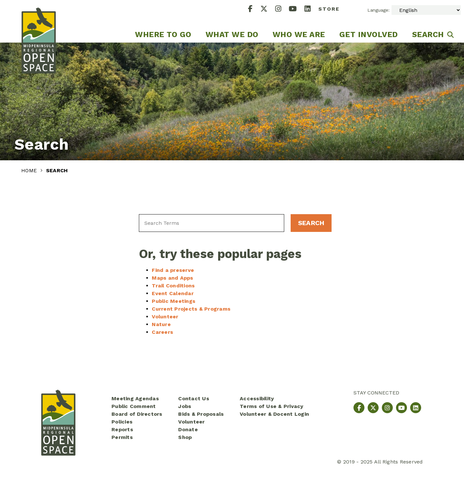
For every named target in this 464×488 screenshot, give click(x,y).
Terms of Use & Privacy (272, 406)
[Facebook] (254, 9)
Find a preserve (173, 270)
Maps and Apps (172, 278)
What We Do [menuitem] (232, 34)
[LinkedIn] (311, 9)
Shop (185, 437)
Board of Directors (136, 414)
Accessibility (257, 398)
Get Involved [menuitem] (368, 34)
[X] (267, 9)
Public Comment (133, 406)
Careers (162, 332)
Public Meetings (173, 301)
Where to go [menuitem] (163, 34)
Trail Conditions (173, 286)
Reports (122, 429)
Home (29, 170)
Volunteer (165, 317)
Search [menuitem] (428, 34)
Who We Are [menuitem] (299, 34)
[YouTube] (296, 9)
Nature (161, 324)
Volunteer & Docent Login (274, 414)
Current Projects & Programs (191, 309)
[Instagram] (282, 9)
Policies (121, 422)
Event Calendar (173, 293)
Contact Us (193, 398)
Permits (122, 437)
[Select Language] (426, 10)
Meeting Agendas (135, 398)
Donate (188, 429)
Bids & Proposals (201, 414)
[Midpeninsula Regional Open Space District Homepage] (39, 21)
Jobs (184, 406)
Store (329, 9)
